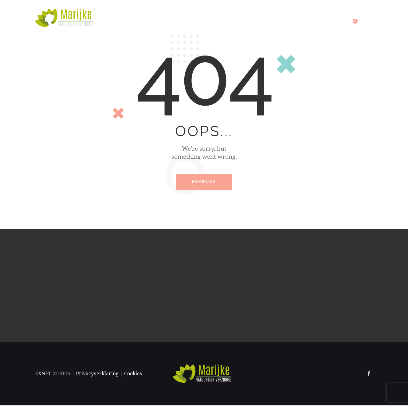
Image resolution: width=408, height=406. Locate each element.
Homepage (204, 182)
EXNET (43, 374)
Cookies (136, 374)
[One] (204, 286)
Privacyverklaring (99, 374)
